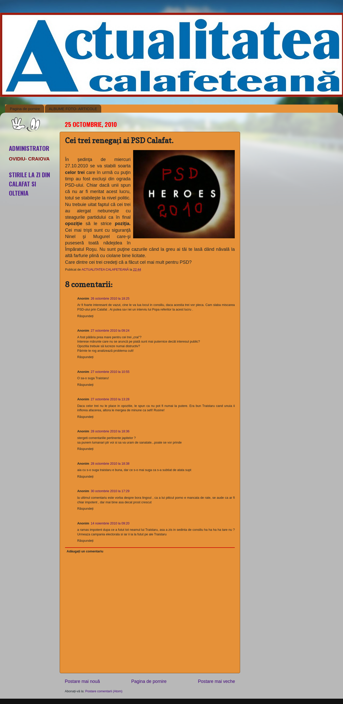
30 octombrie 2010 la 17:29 (110, 491)
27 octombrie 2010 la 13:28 (110, 399)
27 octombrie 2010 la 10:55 (110, 372)
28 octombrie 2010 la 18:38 (110, 463)
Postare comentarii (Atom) (103, 691)
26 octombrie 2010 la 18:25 (110, 298)
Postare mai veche (216, 681)
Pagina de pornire (25, 109)
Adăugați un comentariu (85, 551)
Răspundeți (85, 316)
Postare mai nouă (82, 681)
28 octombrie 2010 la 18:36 (110, 431)
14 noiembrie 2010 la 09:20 (110, 523)
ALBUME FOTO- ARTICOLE (73, 109)
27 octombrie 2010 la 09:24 (110, 330)
